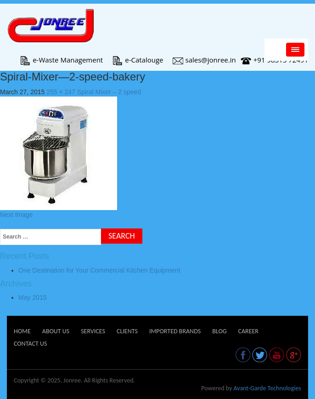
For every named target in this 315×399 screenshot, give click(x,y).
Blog (219, 331)
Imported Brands (175, 331)
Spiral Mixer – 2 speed (109, 92)
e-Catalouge (137, 59)
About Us (55, 331)
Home (22, 331)
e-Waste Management (61, 59)
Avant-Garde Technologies (267, 388)
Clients (127, 331)
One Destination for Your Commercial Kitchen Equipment (99, 270)
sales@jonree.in (204, 59)
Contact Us (30, 344)
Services (93, 331)
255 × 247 (60, 92)
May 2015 (32, 297)
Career (248, 331)
